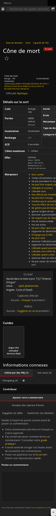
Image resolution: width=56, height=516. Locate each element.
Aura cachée (38, 174)
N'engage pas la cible (42, 234)
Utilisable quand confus (43, 254)
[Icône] (8, 68)
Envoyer (26, 300)
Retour (7, 3)
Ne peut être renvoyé (42, 197)
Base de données (14, 42)
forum (38, 454)
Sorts (27, 42)
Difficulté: (11, 93)
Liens (49, 49)
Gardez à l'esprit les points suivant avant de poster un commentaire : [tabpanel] (28, 465)
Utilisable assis (39, 191)
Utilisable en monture (42, 187)
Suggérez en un (26, 311)
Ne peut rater (38, 237)
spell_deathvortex (26, 285)
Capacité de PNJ (41, 42)
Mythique (22, 93)
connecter (40, 507)
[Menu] (3, 9)
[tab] (16, 373)
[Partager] (53, 9)
